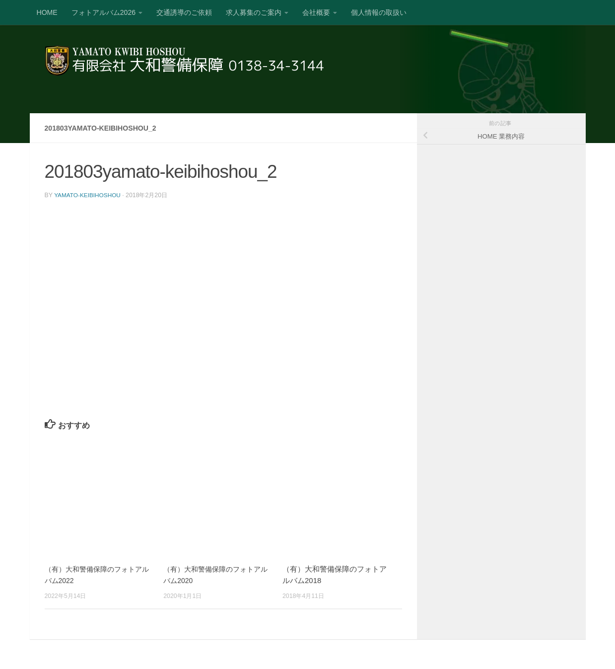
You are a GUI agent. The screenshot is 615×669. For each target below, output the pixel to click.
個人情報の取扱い (379, 12)
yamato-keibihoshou (89, 195)
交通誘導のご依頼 (184, 12)
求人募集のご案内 (253, 12)
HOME (47, 12)
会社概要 (316, 12)
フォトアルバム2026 (103, 12)
